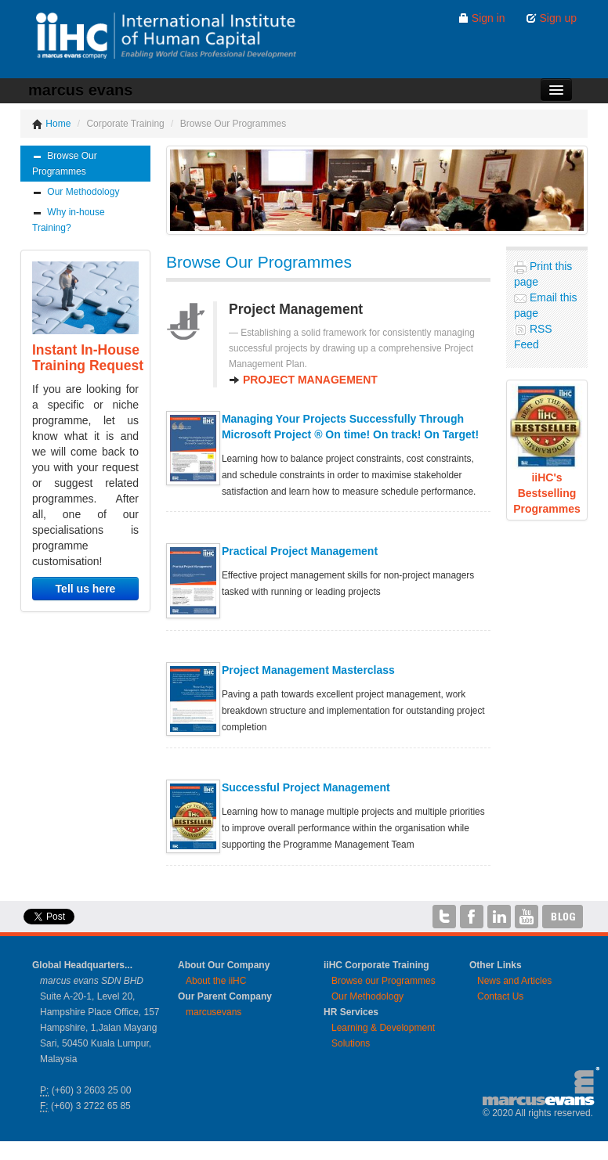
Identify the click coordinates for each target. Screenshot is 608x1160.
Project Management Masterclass (308, 670)
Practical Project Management (300, 551)
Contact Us (500, 996)
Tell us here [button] (86, 588)
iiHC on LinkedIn (499, 916)
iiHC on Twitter (444, 916)
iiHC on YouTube (526, 916)
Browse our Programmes (383, 980)
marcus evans (80, 90)
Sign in (481, 18)
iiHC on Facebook (471, 916)
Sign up (551, 18)
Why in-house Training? (68, 220)
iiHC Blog (563, 916)
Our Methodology (75, 192)
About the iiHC (216, 980)
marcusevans (213, 1012)
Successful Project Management (306, 787)
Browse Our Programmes (64, 163)
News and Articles (514, 980)
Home (51, 123)
